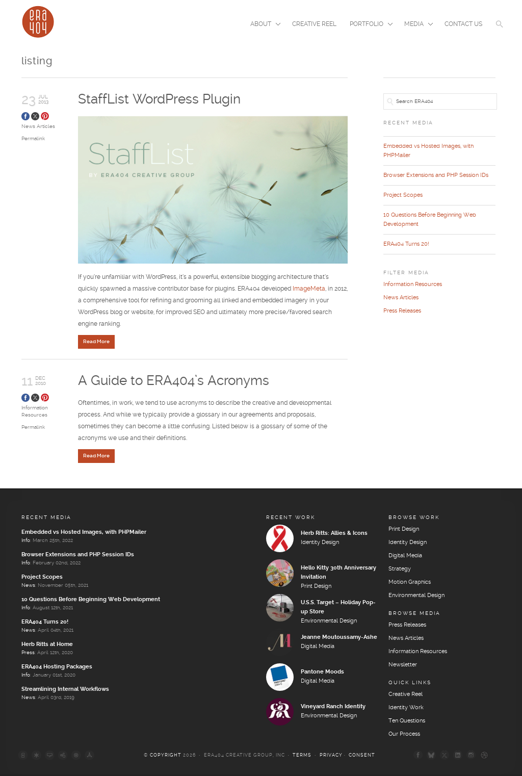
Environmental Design (329, 622)
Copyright (165, 757)
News (28, 586)
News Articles (38, 126)
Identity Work (406, 709)
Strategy (399, 570)
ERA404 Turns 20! (406, 244)
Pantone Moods (322, 673)
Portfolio (368, 25)
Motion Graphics (409, 584)
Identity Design (320, 544)
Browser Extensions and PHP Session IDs (435, 175)
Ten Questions (406, 722)
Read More (96, 342)
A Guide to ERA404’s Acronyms (173, 382)
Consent (362, 757)
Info (25, 542)
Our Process (404, 736)
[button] (499, 30)
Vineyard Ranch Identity (333, 708)
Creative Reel (314, 24)
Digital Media (317, 648)
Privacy (331, 757)
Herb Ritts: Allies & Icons (334, 535)
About (262, 25)
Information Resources (412, 284)
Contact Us (463, 24)
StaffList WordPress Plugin (159, 100)
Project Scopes (403, 195)
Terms (302, 757)
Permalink (33, 138)
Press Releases (402, 311)
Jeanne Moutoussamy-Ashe (339, 639)
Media (415, 25)
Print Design (316, 588)
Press (28, 654)
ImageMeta (309, 289)
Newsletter (402, 666)
